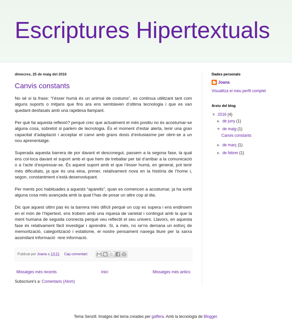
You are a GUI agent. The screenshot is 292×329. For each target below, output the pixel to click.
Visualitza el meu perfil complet (239, 91)
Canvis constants (42, 86)
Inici (104, 272)
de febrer (230, 153)
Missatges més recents (36, 272)
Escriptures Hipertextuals (142, 30)
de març (230, 145)
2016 (223, 114)
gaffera (158, 316)
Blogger (210, 316)
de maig (230, 129)
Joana (224, 82)
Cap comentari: (76, 254)
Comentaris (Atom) (58, 281)
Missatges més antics (171, 272)
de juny (229, 121)
